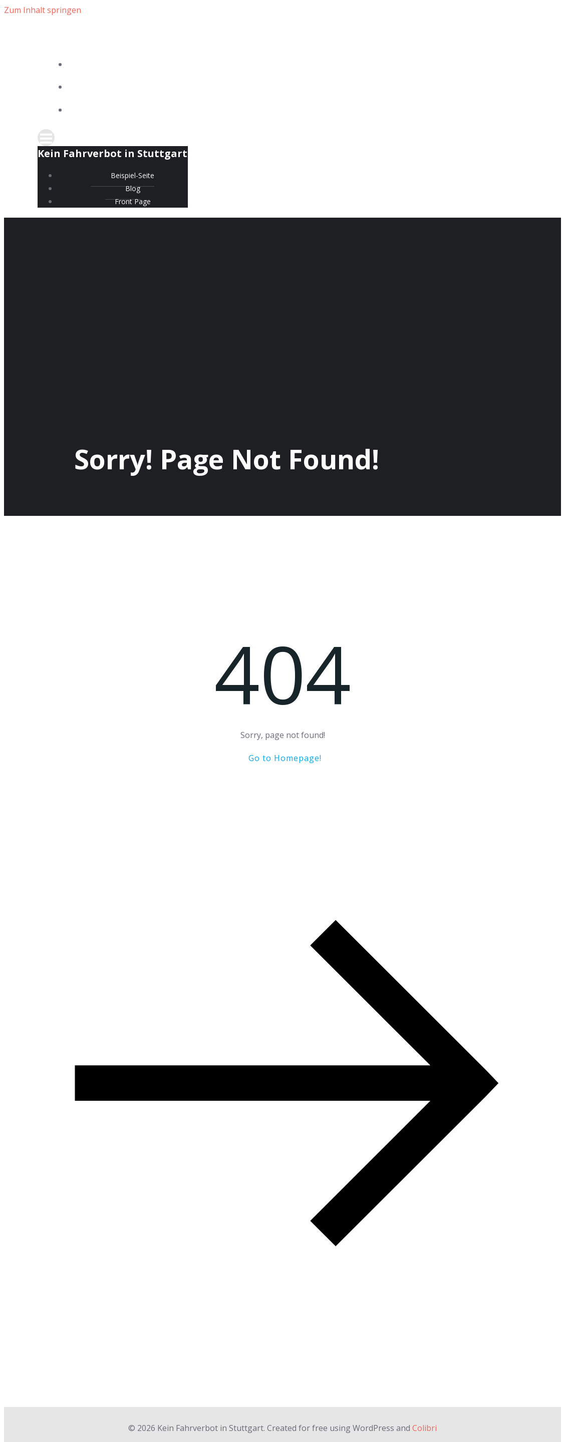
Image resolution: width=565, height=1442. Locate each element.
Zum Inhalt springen (42, 10)
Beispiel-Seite (292, 65)
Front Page (293, 110)
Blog (293, 87)
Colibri (424, 1427)
